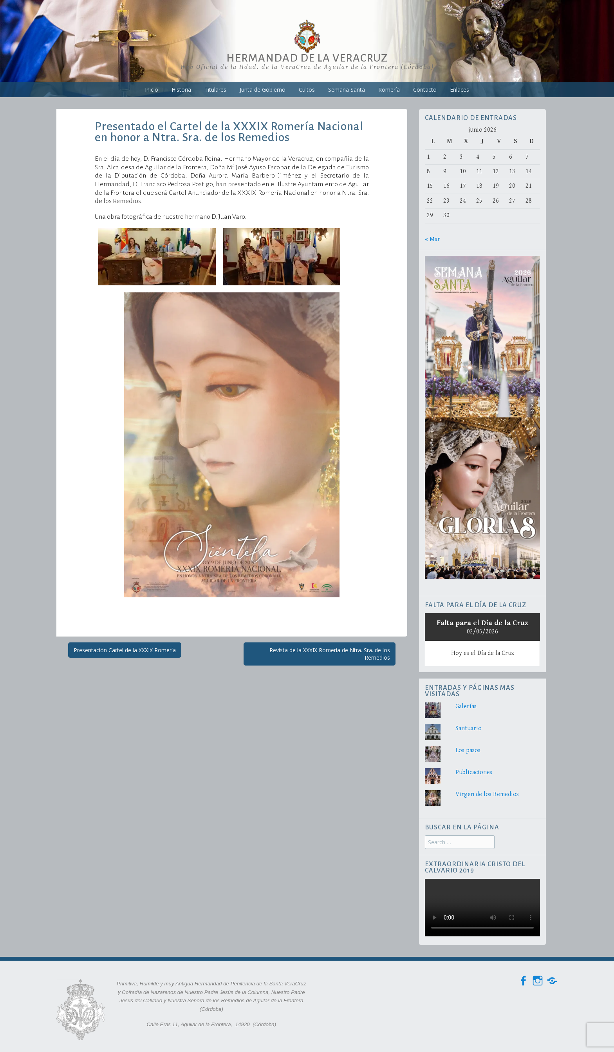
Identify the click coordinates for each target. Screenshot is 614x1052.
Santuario (468, 728)
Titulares (215, 89)
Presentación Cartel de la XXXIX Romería (125, 650)
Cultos (307, 89)
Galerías (466, 706)
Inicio (151, 89)
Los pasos (467, 750)
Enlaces (459, 89)
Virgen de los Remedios (487, 794)
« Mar (432, 239)
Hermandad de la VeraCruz (307, 58)
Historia (181, 89)
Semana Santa (346, 89)
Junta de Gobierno (262, 89)
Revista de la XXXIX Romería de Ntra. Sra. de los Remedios (329, 654)
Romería (389, 89)
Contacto (425, 89)
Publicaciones (473, 772)
